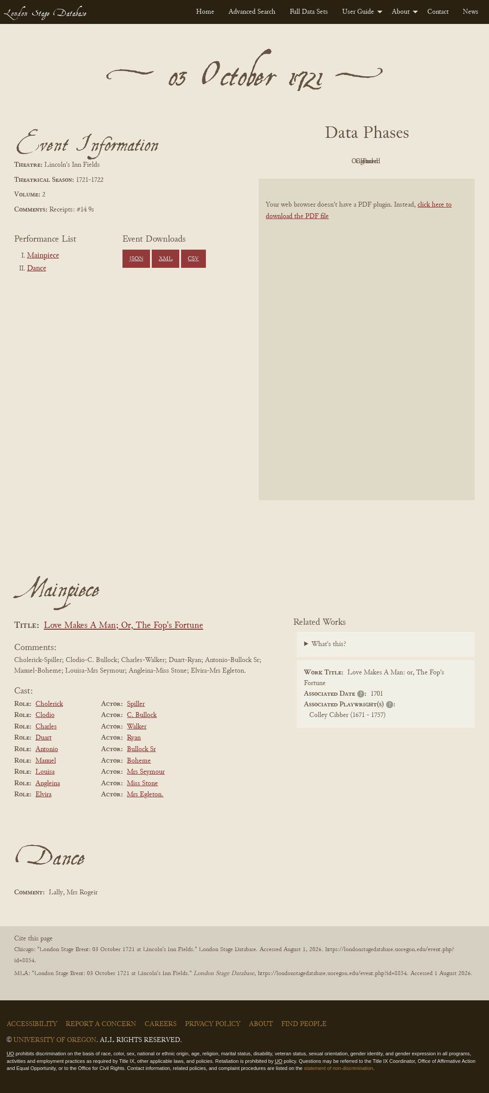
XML (166, 259)
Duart (43, 737)
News (470, 12)
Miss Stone (142, 783)
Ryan (134, 737)
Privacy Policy (213, 1024)
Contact (438, 12)
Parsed (438, 161)
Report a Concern (101, 1024)
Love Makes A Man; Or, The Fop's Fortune (123, 626)
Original (340, 161)
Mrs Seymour (146, 772)
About (401, 12)
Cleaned (389, 161)
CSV (193, 259)
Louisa (45, 772)
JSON (136, 259)
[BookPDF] (367, 339)
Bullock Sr (141, 749)
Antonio (46, 749)
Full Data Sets (309, 12)
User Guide (358, 12)
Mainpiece (43, 256)
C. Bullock (142, 715)
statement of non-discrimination (338, 1068)
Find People (304, 1024)
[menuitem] (205, 12)
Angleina (47, 783)
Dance (36, 269)
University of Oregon (54, 1040)
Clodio (45, 715)
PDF (291, 161)
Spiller (136, 704)
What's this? (329, 644)
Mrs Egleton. (145, 794)
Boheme (139, 760)
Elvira (43, 794)
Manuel (45, 760)
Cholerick (49, 704)
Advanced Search (252, 12)
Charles (46, 726)
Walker (136, 726)
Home (205, 12)
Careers (161, 1024)
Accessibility (32, 1024)
